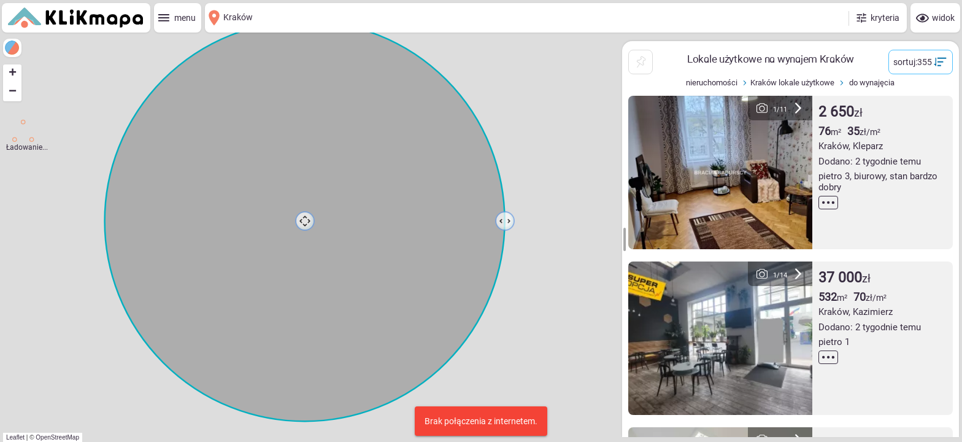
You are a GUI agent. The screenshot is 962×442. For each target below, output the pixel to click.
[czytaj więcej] (828, 202)
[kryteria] (877, 17)
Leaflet (15, 437)
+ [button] (13, 73)
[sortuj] (920, 62)
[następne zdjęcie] (798, 108)
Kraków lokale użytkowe (794, 82)
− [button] (13, 92)
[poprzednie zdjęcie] (762, 108)
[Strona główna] (75, 18)
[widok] (935, 18)
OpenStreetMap (57, 437)
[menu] (177, 18)
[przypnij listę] (640, 62)
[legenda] (12, 48)
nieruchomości (713, 82)
